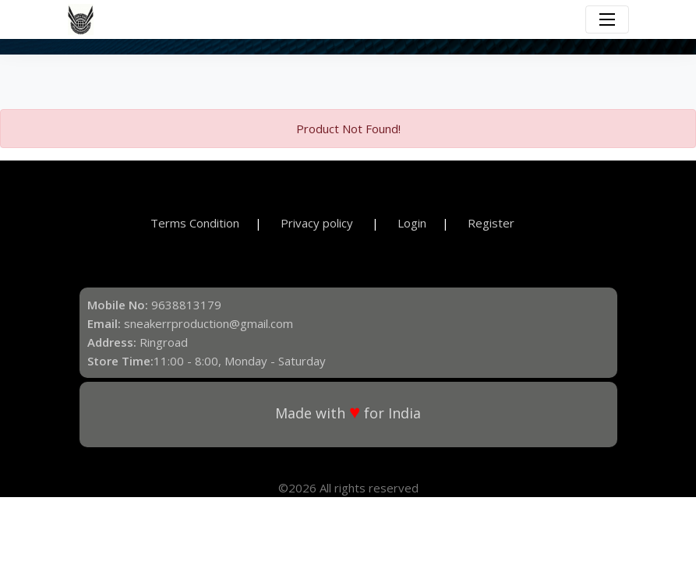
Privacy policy (318, 223)
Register (491, 223)
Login (411, 223)
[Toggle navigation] (607, 19)
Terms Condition (194, 223)
